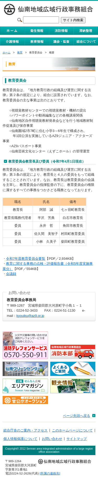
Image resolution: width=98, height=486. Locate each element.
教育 (19, 52)
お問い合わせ (52, 439)
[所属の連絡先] (50, 473)
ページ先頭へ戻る (76, 416)
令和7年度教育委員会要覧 (25, 259)
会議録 (11, 274)
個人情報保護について (20, 439)
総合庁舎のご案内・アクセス (25, 430)
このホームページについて (72, 430)
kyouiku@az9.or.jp (30, 316)
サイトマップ (76, 439)
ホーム (6, 52)
